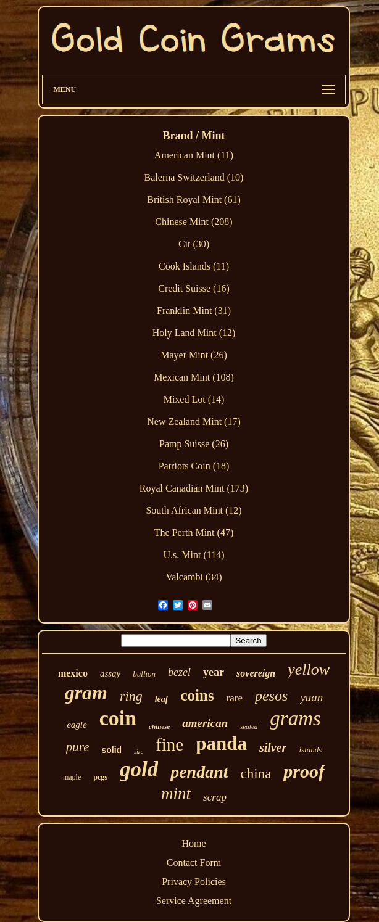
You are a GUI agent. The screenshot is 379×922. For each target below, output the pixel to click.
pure (78, 746)
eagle (76, 725)
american (205, 723)
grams (295, 718)
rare (235, 698)
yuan (311, 697)
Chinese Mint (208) (193, 221)
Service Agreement (193, 900)
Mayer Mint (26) (193, 355)
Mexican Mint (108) (194, 377)
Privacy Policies (194, 881)
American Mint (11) (193, 155)
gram (86, 692)
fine (169, 744)
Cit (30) (193, 244)
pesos (271, 696)
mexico (73, 673)
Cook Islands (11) (194, 266)
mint (176, 793)
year (213, 672)
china (256, 773)
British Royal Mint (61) (194, 199)
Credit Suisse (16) (194, 288)
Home (193, 843)
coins (197, 695)
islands (310, 749)
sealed (248, 726)
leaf (162, 699)
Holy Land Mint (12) (194, 332)
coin (117, 718)
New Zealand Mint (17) (194, 421)
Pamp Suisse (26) (193, 443)
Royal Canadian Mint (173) (194, 488)
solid (111, 750)
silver (272, 747)
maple (72, 777)
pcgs (100, 777)
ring (131, 696)
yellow (309, 669)
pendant (199, 771)
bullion (144, 673)
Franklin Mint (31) (194, 310)
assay (110, 673)
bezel (179, 672)
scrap (215, 797)
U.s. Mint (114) (194, 554)
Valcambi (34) (193, 577)
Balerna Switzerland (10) (194, 177)
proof (304, 771)
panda (221, 743)
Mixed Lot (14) (194, 399)
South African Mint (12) (193, 510)
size (138, 751)
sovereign (255, 673)
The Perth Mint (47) (193, 532)
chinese (159, 726)
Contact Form (194, 862)
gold (139, 769)
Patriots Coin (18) (194, 466)
